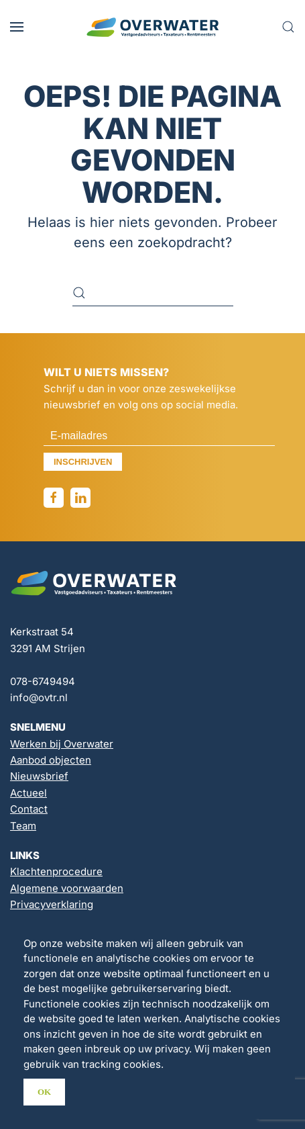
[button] (16, 27)
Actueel (28, 792)
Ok (44, 1092)
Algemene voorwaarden (66, 888)
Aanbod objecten (50, 760)
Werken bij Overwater (61, 743)
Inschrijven (83, 462)
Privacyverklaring (51, 904)
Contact (29, 809)
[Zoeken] (152, 292)
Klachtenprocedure (56, 871)
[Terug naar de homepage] (153, 27)
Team (23, 825)
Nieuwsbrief (39, 776)
